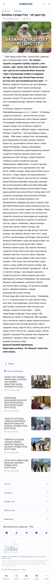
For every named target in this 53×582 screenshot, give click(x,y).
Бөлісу (9, 364)
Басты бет (6, 11)
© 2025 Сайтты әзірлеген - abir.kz (14, 569)
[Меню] (47, 577)
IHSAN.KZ (26, 4)
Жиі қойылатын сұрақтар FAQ (18, 526)
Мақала (18, 11)
